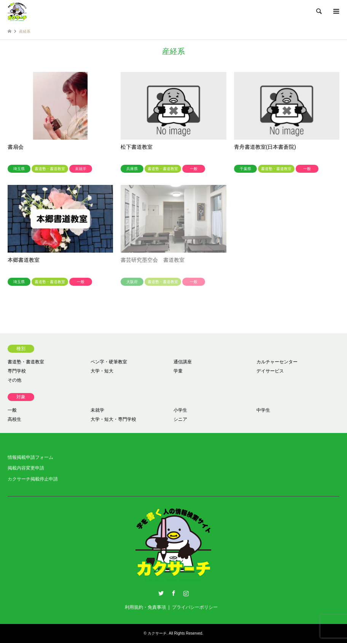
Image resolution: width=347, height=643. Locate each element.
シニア (180, 419)
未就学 (97, 410)
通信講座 (183, 361)
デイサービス (270, 371)
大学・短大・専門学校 (113, 419)
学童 (178, 371)
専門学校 (17, 371)
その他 (14, 380)
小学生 (180, 410)
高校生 (14, 419)
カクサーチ (157, 633)
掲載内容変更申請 (26, 468)
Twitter (161, 593)
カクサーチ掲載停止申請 (33, 479)
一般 (12, 410)
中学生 (263, 410)
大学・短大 (102, 371)
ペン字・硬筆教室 (109, 361)
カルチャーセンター (277, 361)
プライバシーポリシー (195, 607)
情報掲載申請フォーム (30, 457)
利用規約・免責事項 (145, 607)
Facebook (173, 593)
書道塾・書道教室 (26, 361)
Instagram (186, 593)
